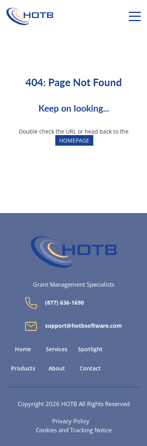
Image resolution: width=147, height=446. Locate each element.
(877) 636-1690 (54, 303)
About (57, 368)
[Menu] (135, 16)
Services (56, 349)
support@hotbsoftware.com (73, 326)
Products (23, 368)
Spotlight (90, 349)
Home (23, 349)
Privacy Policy (70, 421)
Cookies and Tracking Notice (74, 430)
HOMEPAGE (74, 140)
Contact (90, 368)
